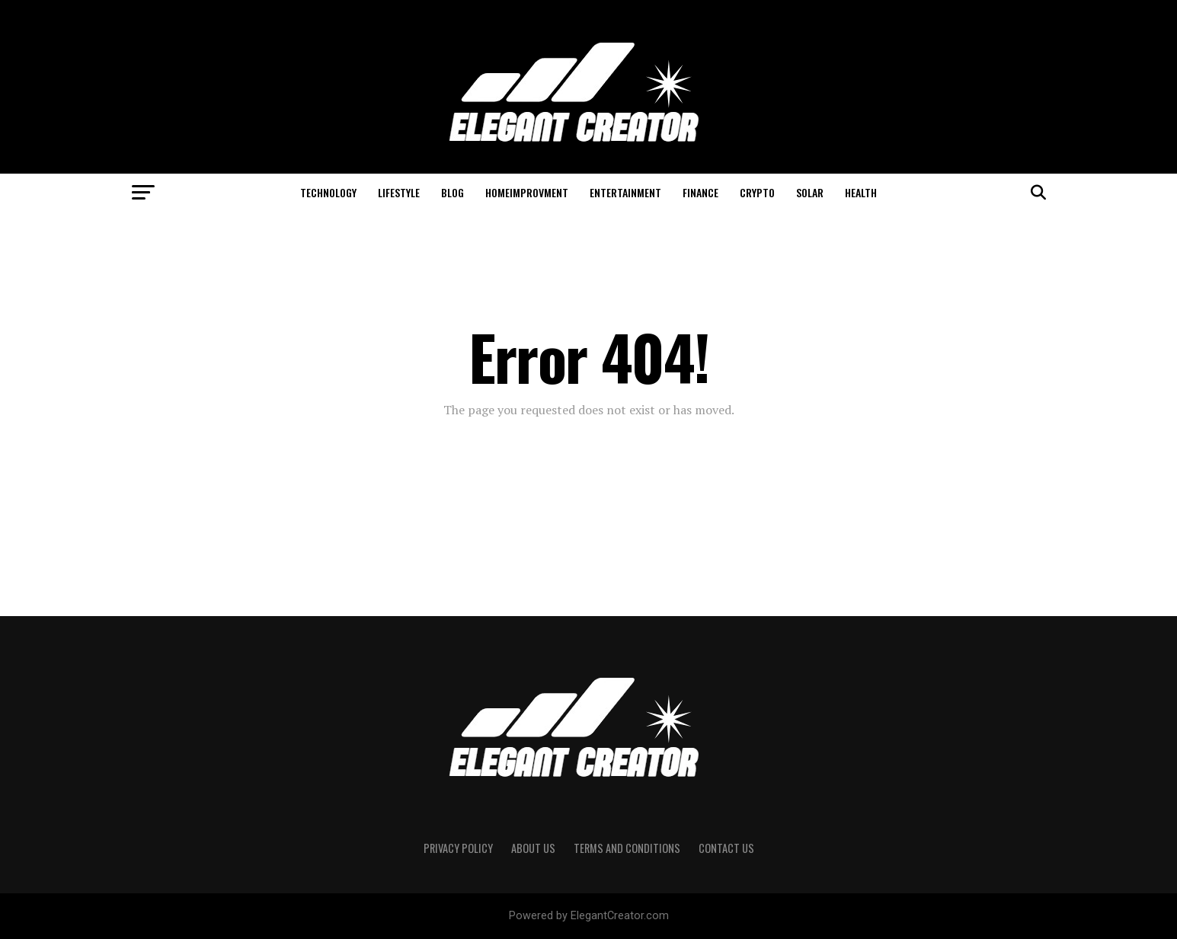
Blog (452, 192)
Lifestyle (399, 192)
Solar (810, 192)
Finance (700, 192)
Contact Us (726, 848)
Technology (328, 192)
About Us (533, 848)
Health (861, 192)
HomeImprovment (526, 192)
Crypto (757, 192)
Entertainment (625, 192)
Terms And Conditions (627, 848)
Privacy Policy (458, 848)
